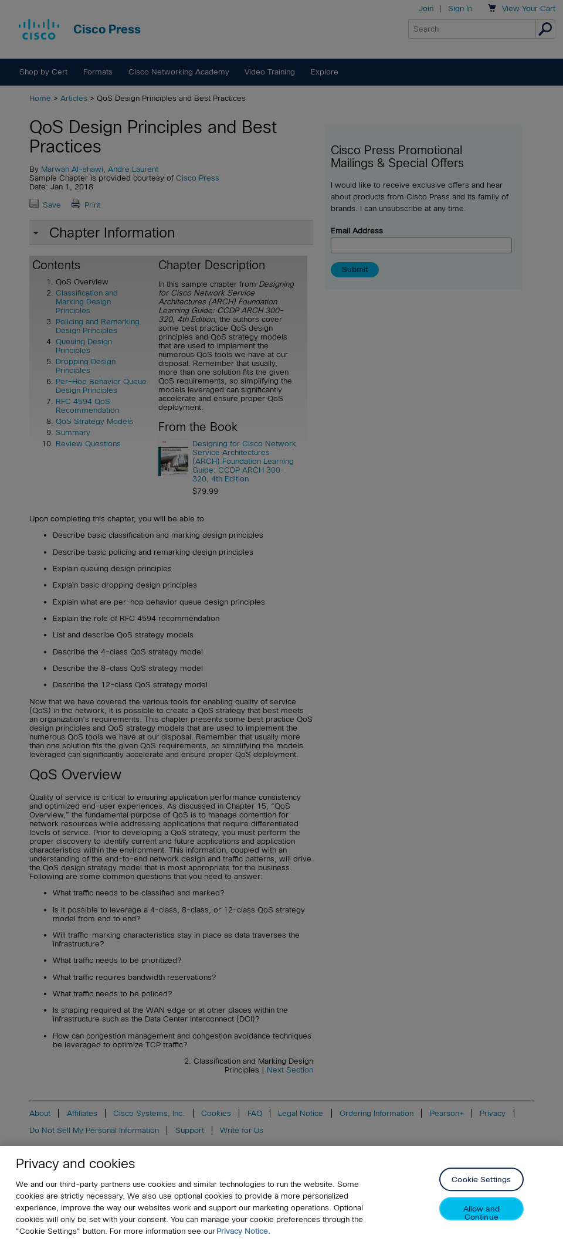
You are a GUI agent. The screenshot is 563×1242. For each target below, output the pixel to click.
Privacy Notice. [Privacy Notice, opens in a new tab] (243, 1231)
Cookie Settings (481, 1180)
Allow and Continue (481, 1213)
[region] (281, 1194)
